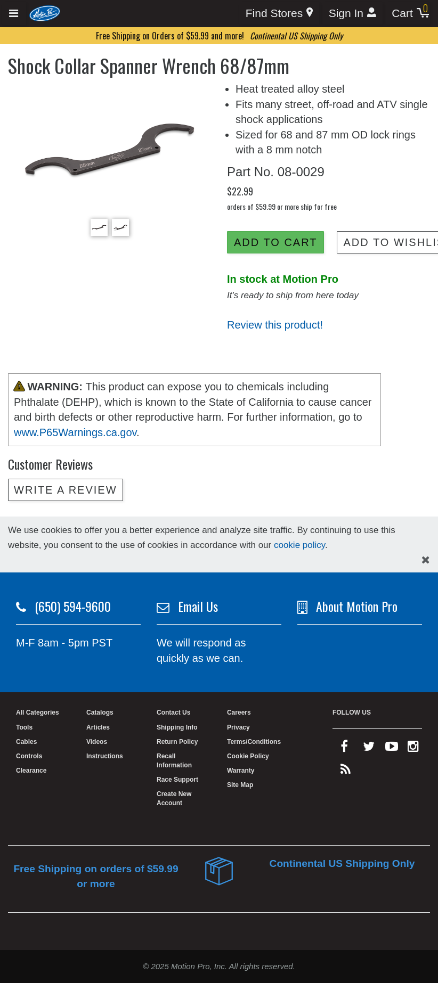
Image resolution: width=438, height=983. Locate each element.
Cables (26, 742)
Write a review (65, 490)
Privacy (238, 727)
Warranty (241, 770)
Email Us (198, 606)
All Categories (37, 712)
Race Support (177, 779)
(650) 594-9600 (73, 606)
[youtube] (391, 748)
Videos (96, 742)
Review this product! (275, 325)
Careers (239, 712)
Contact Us (173, 712)
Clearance (31, 770)
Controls (29, 756)
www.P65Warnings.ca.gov (75, 432)
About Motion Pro (357, 606)
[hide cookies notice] (425, 560)
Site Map (240, 785)
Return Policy (177, 742)
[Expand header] (14, 13)
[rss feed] (345, 771)
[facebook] (344, 748)
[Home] (45, 13)
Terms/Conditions (254, 742)
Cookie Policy (248, 756)
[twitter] (369, 748)
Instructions (104, 756)
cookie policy (299, 545)
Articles (98, 727)
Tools (24, 727)
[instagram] (413, 748)
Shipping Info (177, 727)
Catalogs (99, 712)
